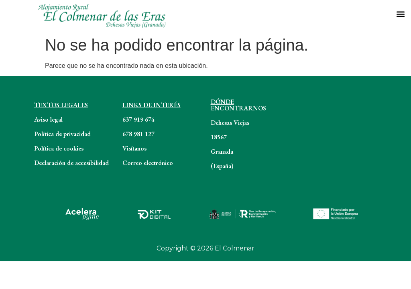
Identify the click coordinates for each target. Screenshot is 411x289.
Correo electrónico (147, 163)
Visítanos (134, 148)
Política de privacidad (62, 134)
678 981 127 (138, 134)
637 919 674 (138, 119)
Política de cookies (58, 148)
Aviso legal (48, 119)
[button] (400, 13)
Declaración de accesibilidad (71, 163)
